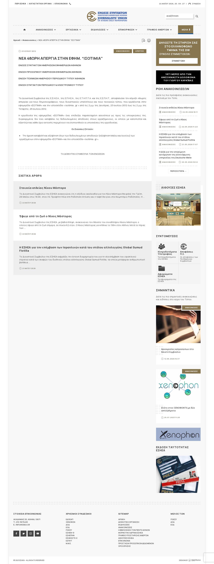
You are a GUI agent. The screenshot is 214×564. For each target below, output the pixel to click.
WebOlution (194, 560)
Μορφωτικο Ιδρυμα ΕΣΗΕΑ (130, 532)
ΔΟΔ (68, 524)
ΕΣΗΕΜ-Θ (70, 532)
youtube (38, 534)
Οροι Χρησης (124, 546)
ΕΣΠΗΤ (69, 541)
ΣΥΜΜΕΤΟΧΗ (178, 60)
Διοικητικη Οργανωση (128, 522)
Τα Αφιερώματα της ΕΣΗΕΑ (167, 277)
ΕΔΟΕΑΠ (69, 519)
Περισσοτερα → (178, 171)
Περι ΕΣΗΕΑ (20, 3)
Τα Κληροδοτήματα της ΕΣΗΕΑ (167, 255)
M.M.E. (68, 543)
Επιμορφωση (126, 29)
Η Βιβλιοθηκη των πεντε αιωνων (134, 530)
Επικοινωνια (61, 3)
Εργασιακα (72, 29)
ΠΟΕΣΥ (69, 530)
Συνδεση (196, 4)
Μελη (185, 29)
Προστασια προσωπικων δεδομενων (136, 543)
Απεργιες (139, 51)
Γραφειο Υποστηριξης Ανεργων (133, 535)
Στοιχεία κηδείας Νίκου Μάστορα (42, 188)
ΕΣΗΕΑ (107, 16)
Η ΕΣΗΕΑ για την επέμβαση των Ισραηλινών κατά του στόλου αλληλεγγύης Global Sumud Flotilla (80, 249)
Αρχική (16, 40)
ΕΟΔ (68, 527)
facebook (16, 534)
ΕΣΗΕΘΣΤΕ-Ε (71, 538)
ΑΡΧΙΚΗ (24, 29)
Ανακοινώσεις (29, 40)
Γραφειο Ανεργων (158, 29)
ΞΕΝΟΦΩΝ (70, 522)
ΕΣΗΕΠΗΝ (70, 535)
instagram (31, 534)
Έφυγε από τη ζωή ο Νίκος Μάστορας (45, 216)
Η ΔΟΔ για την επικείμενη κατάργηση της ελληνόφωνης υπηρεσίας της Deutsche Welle (175, 154)
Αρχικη (121, 519)
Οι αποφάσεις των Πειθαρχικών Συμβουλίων (189, 256)
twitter (23, 534)
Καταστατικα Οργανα (40, 3)
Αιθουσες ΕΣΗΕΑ (173, 187)
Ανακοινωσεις (44, 29)
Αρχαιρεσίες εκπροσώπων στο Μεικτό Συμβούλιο (177, 350)
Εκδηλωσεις (98, 29)
